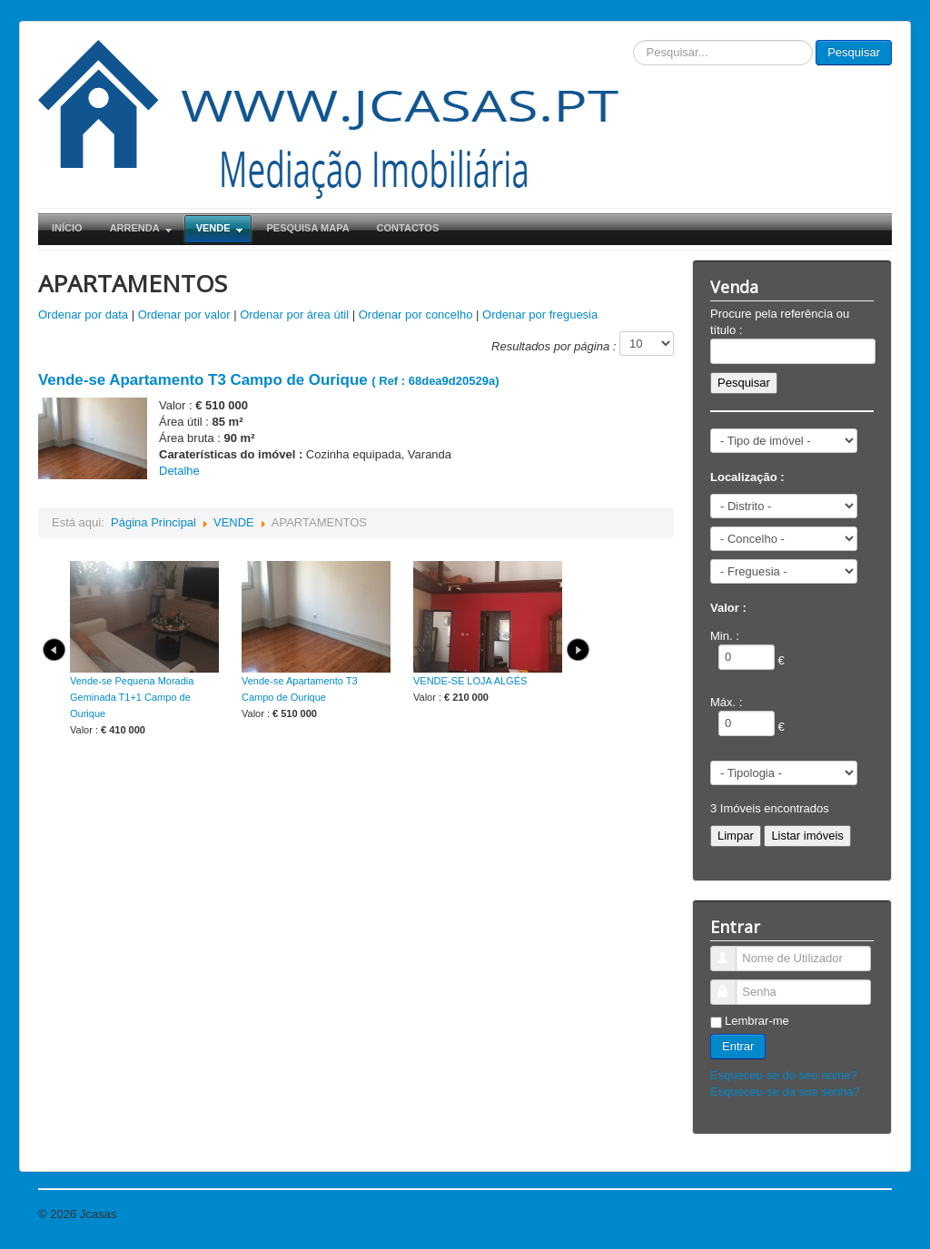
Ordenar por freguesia (540, 314)
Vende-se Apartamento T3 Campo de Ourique (300, 689)
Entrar (738, 1046)
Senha (731, 984)
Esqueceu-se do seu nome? (783, 1075)
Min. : (724, 636)
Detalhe (179, 470)
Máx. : (726, 702)
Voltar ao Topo (854, 1214)
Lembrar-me (757, 1021)
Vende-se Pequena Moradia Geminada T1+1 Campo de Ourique (131, 697)
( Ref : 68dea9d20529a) (268, 381)
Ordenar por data (83, 314)
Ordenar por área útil (294, 314)
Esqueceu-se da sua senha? (785, 1091)
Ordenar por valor (184, 314)
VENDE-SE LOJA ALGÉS (470, 680)
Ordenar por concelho (416, 314)
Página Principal (153, 522)
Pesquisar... (633, 40)
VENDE (233, 522)
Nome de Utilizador (731, 950)
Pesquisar (853, 52)
